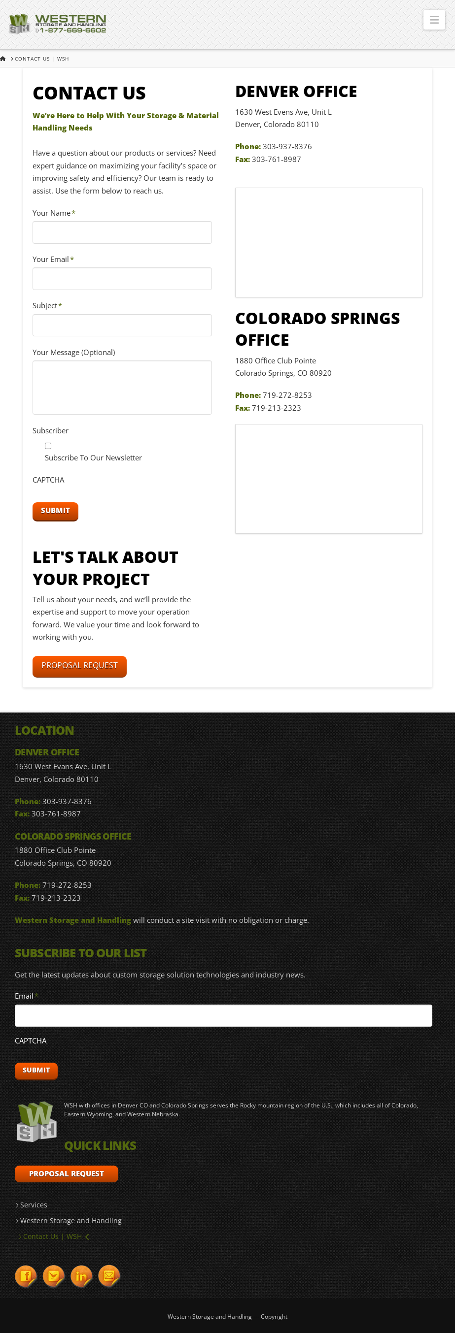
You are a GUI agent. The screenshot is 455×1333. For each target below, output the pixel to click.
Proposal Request (79, 665)
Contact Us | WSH (53, 1236)
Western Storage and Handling (68, 1220)
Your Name (54, 213)
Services (31, 1204)
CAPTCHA (48, 480)
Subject (48, 305)
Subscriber (51, 430)
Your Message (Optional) (74, 352)
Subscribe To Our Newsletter (93, 457)
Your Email (53, 259)
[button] (434, 20)
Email (27, 996)
